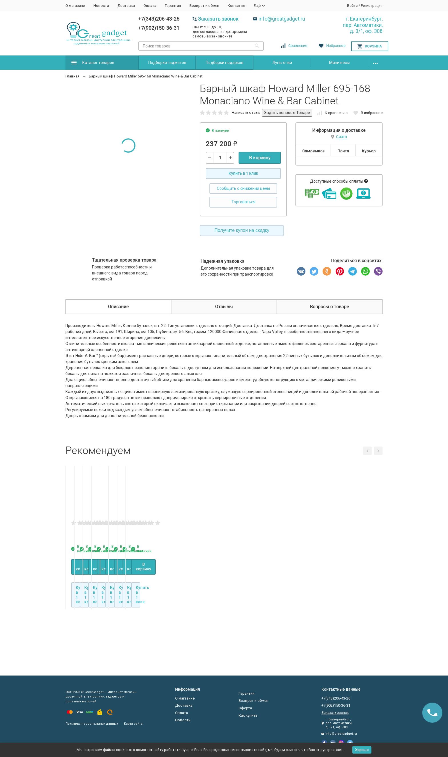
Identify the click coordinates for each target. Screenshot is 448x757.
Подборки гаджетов (167, 62)
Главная (72, 76)
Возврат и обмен (204, 5)
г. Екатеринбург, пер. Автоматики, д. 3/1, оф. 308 (363, 25)
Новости (101, 5)
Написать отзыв (246, 112)
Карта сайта (133, 724)
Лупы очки (282, 62)
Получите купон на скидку (242, 230)
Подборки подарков (224, 62)
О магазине (75, 5)
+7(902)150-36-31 (158, 28)
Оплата (149, 5)
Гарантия (173, 5)
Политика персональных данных (91, 724)
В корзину (260, 157)
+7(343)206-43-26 (158, 19)
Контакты (236, 5)
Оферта (245, 708)
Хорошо (362, 750)
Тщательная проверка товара (124, 260)
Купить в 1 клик (243, 173)
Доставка (126, 5)
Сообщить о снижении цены (243, 188)
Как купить (248, 715)
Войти (352, 5)
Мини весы (339, 62)
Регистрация (372, 5)
